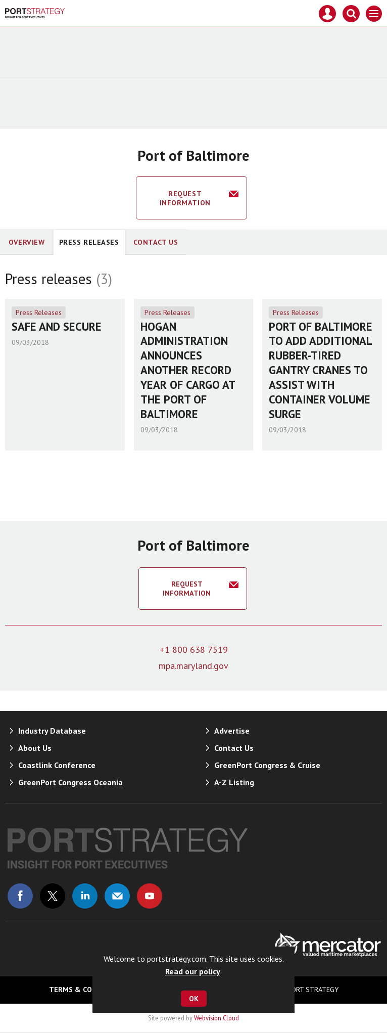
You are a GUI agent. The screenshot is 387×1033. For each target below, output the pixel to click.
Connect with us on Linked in (85, 896)
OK (194, 998)
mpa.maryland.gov (193, 665)
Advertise (232, 731)
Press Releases (39, 312)
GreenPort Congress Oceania (70, 782)
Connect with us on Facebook (20, 896)
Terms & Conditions (87, 989)
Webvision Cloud (216, 1018)
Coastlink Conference (56, 765)
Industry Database (52, 731)
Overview (27, 242)
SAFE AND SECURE (57, 326)
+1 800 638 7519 (194, 649)
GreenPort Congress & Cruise (267, 765)
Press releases (89, 242)
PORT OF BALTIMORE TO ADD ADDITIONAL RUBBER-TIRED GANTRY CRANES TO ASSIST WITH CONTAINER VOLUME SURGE (320, 370)
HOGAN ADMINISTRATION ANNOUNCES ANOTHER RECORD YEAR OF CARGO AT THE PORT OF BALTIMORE (187, 370)
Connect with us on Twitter (52, 896)
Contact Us (155, 242)
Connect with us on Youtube (149, 896)
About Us (35, 748)
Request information (185, 198)
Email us (117, 896)
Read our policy (192, 971)
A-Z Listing (234, 782)
